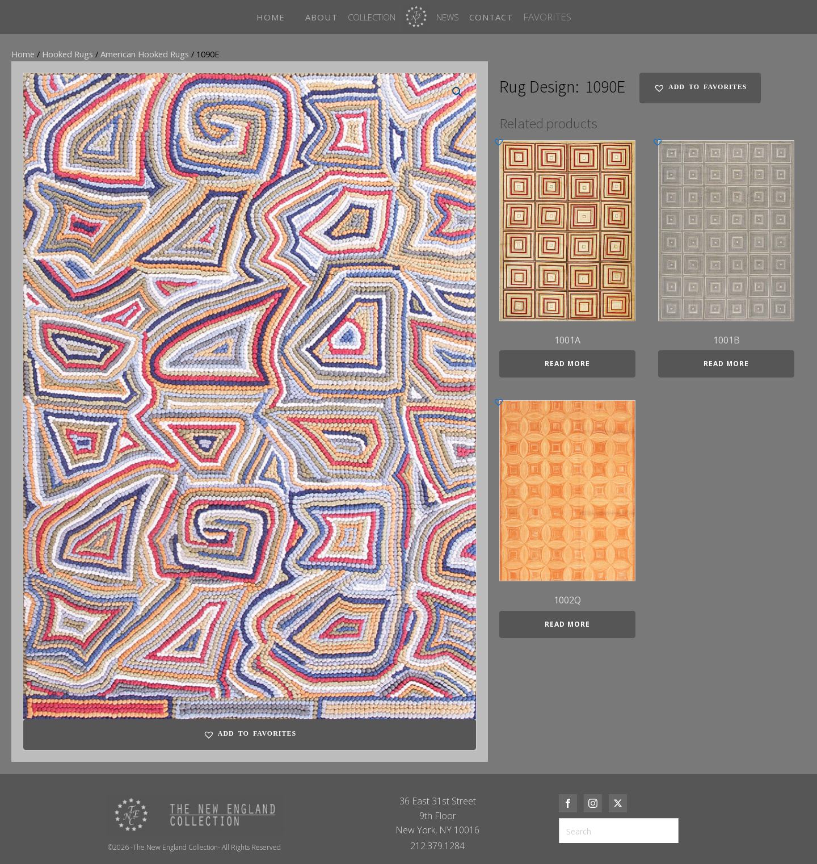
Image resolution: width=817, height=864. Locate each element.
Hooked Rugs (67, 54)
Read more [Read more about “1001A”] (567, 363)
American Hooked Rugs (144, 54)
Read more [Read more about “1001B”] (726, 363)
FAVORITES (547, 16)
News (447, 17)
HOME (270, 17)
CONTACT (491, 17)
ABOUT (321, 17)
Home (23, 54)
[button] (457, 92)
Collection (371, 17)
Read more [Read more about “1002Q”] (567, 624)
